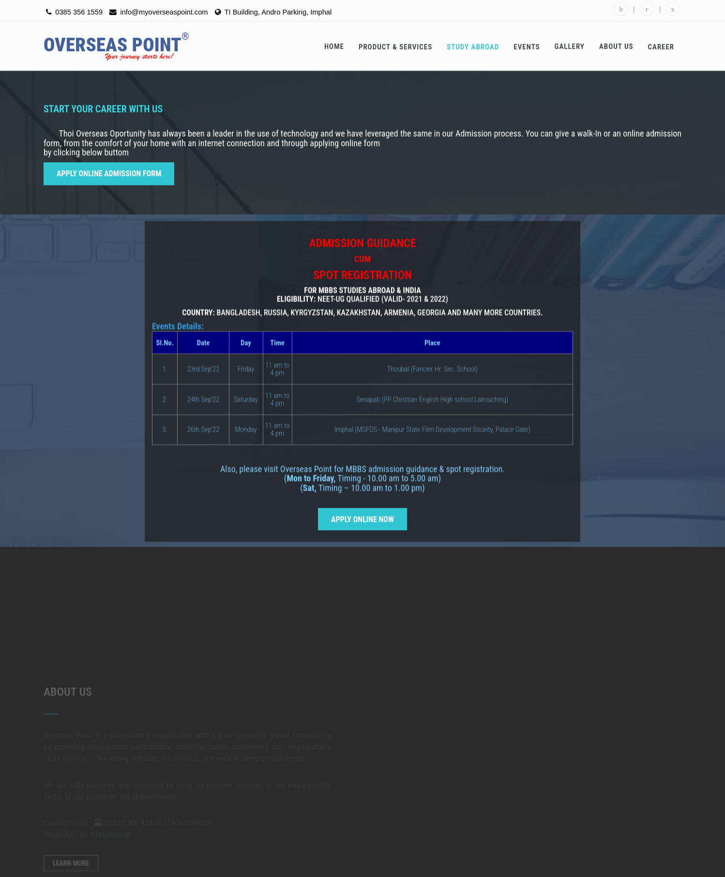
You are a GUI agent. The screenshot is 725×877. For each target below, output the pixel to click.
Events (527, 47)
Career (661, 47)
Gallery (570, 46)
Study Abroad (473, 47)
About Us (616, 46)
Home (334, 46)
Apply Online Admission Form (109, 171)
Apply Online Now (362, 529)
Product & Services (395, 47)
